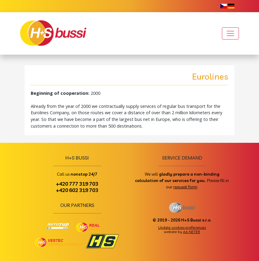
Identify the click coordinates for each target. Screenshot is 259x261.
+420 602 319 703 (77, 190)
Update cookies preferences (182, 227)
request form (185, 186)
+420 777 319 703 (77, 183)
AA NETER (191, 231)
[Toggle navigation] (230, 33)
